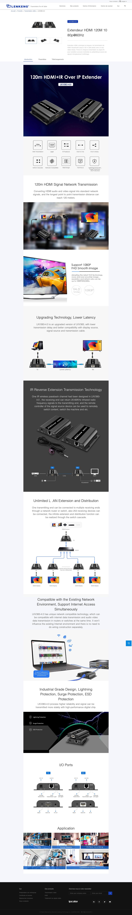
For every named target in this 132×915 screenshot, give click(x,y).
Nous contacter (114, 1)
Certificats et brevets (25, 895)
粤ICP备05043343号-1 (87, 912)
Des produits (79, 6)
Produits (19, 11)
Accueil (13, 11)
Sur (120, 6)
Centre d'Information (92, 6)
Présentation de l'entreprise (27, 892)
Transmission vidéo (30, 11)
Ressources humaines (26, 898)
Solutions (68, 6)
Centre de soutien (109, 6)
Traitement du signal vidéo (53, 898)
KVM (46, 895)
